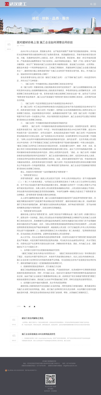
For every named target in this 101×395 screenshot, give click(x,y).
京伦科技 (54, 391)
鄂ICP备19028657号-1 (31, 370)
